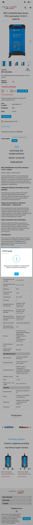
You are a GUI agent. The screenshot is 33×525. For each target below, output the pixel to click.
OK (16, 274)
